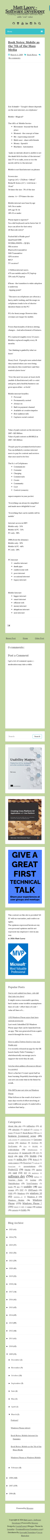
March (14, 1414)
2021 (11, 1260)
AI (41, 1126)
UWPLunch (32, 1190)
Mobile (33, 1156)
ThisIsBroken (13, 1183)
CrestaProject (21, 1526)
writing (39, 1207)
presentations (29, 1166)
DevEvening (12, 1146)
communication (25, 1140)
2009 (11, 1354)
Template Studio (15, 1180)
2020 (11, 1268)
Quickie (28, 1169)
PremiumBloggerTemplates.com (29, 1529)
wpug (29, 1207)
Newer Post (11, 638)
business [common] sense (22, 1136)
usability (28, 1186)
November (15, 1367)
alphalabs (16, 1130)
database (23, 1143)
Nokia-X (36, 1160)
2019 (11, 1276)
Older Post (39, 638)
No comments (14, 58)
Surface (36, 1177)
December (15, 1359)
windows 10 (36, 1193)
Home (25, 638)
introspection (13, 1153)
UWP (21, 1190)
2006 (11, 1493)
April (13, 1406)
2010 (11, 1346)
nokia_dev (22, 1159)
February (15, 1467)
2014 (11, 1315)
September (16, 1383)
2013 (11, 1323)
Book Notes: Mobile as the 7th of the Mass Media (23, 46)
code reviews (12, 1140)
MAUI (10, 1156)
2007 (11, 1485)
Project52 (13, 1169)
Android (26, 1130)
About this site (14, 1126)
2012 (11, 1330)
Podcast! (14, 1420)
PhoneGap (27, 1163)
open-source (13, 1163)
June (13, 1391)
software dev (16, 1176)
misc (21, 1156)
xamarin (15, 1210)
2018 (11, 1284)
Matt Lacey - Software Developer (25, 9)
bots (38, 1133)
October (14, 1375)
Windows (21, 1193)
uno (18, 1187)
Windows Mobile (16, 1200)
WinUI (16, 1207)
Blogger (30, 1508)
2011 (11, 1338)
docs (25, 1146)
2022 (11, 1252)
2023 (11, 1245)
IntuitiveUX (26, 1153)
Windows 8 (32, 1196)
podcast (36, 1163)
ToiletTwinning (32, 1183)
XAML (23, 1210)
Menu (25, 31)
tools (10, 1186)
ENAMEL (35, 1146)
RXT (25, 1173)
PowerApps (11, 1166)
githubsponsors (32, 1150)
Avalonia (36, 1130)
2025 (11, 1229)
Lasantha (10, 1529)
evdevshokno (13, 1149)
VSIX (10, 1193)
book (18, 1133)
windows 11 (18, 1197)
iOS (37, 1153)
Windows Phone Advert (20, 1428)
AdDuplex (30, 1126)
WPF (22, 1207)
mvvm (10, 1160)
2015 (11, 1307)
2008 (11, 1478)
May (13, 1399)
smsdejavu (35, 1173)
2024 (11, 1237)
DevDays (34, 1143)
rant (15, 1172)
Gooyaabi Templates (27, 1532)
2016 (11, 1299)
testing (33, 1180)
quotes (39, 1169)
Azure (10, 1133)
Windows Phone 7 (32, 1203)
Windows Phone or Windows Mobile (26, 1457)
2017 (11, 1291)
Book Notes (32, 54)
